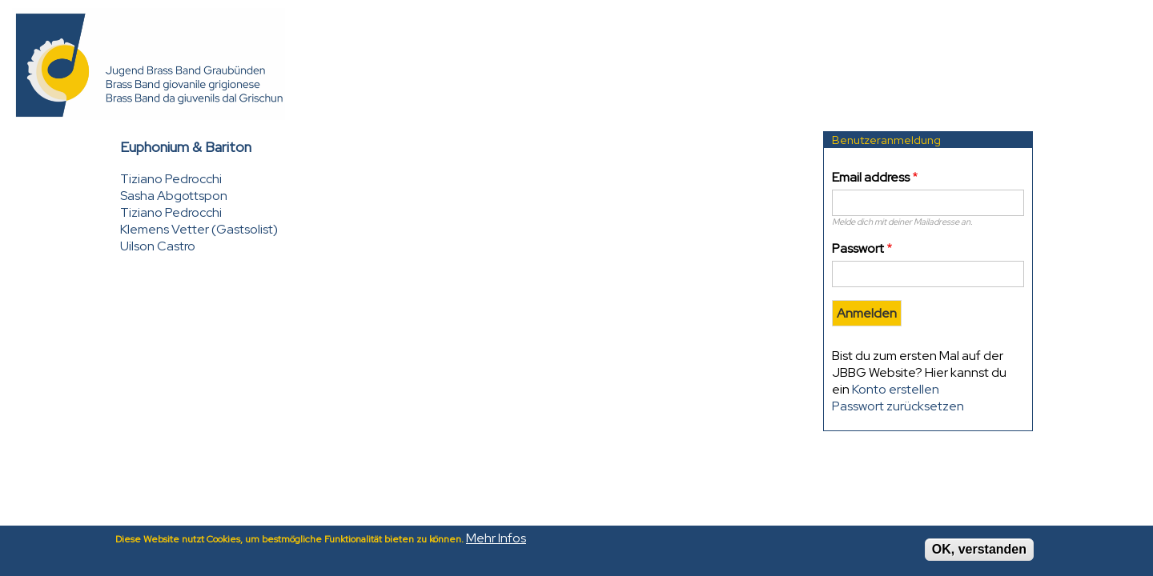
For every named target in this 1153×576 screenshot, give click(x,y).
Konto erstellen (895, 389)
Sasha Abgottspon (173, 195)
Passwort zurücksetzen (898, 406)
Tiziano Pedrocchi (171, 178)
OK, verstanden (979, 552)
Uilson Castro (157, 246)
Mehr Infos (496, 541)
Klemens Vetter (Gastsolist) (199, 229)
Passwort (858, 248)
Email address (871, 177)
